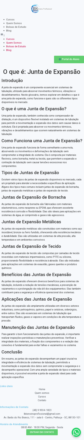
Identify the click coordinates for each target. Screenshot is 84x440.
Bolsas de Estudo (16, 26)
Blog (8, 30)
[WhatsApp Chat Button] (76, 432)
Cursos (10, 19)
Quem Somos (14, 23)
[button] (42, 35)
